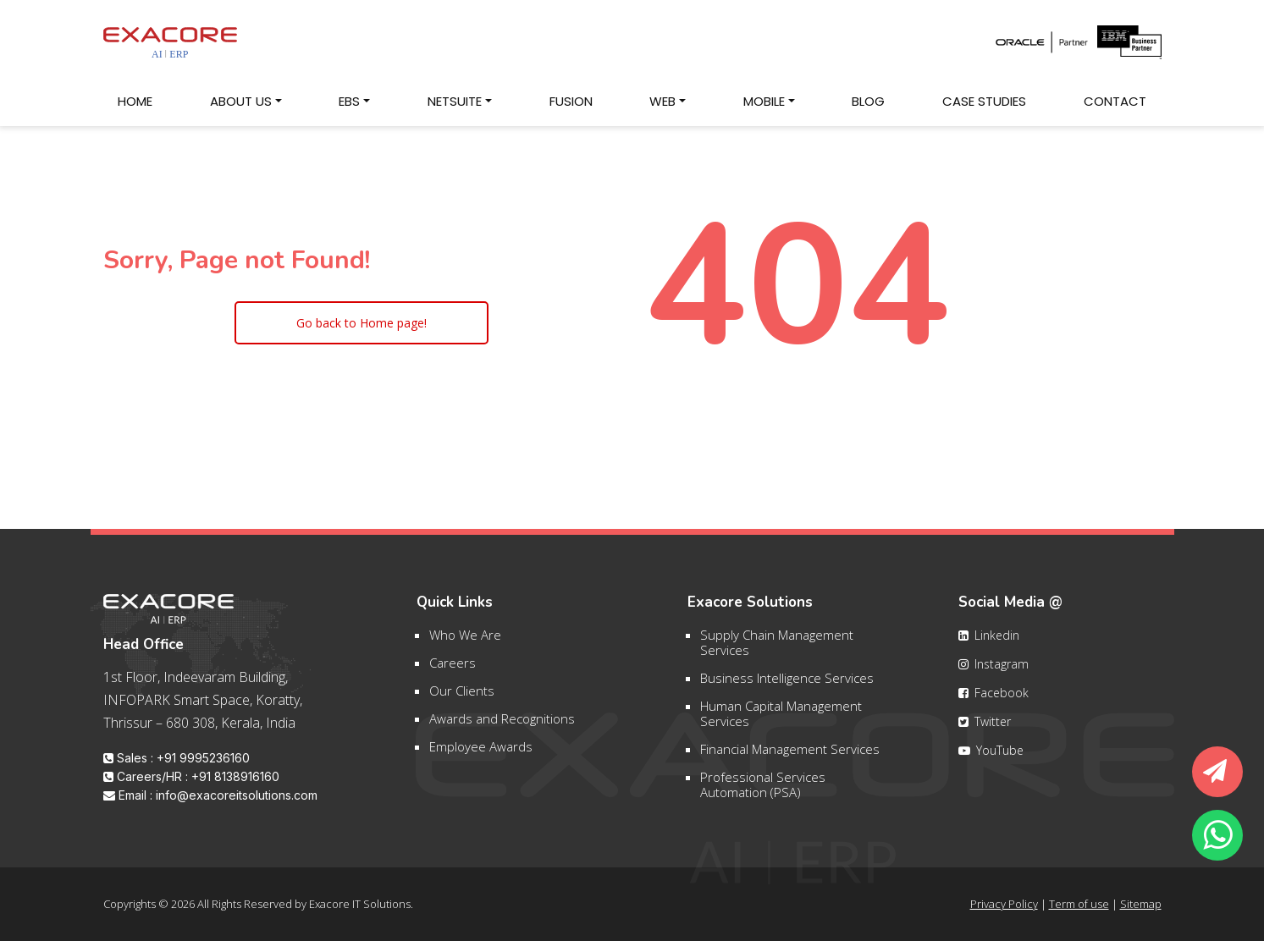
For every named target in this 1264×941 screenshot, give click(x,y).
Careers (452, 671)
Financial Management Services (790, 757)
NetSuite (455, 101)
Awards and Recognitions (502, 726)
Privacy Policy (1004, 903)
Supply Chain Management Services (776, 651)
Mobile (764, 101)
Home (143, 99)
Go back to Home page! (361, 323)
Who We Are (465, 643)
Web (662, 101)
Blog (876, 99)
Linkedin (988, 644)
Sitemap (1141, 903)
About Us (241, 101)
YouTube (991, 759)
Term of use (1079, 903)
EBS (349, 101)
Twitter (984, 730)
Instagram (993, 672)
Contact (1123, 99)
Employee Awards (481, 754)
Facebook (993, 701)
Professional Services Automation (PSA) (762, 793)
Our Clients (461, 699)
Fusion (571, 101)
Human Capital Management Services (781, 722)
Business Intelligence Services (787, 686)
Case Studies (991, 99)
